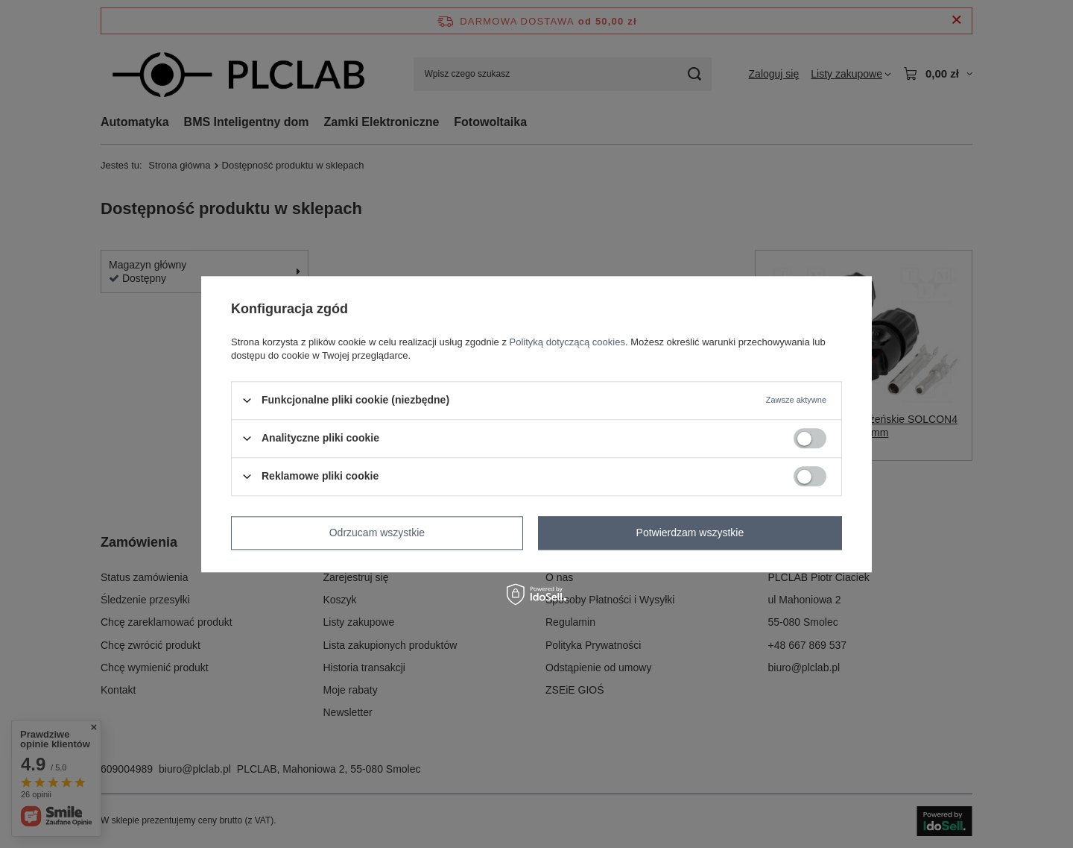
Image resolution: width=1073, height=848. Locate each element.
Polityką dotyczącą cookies (567, 342)
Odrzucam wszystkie (377, 532)
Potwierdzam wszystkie (690, 532)
